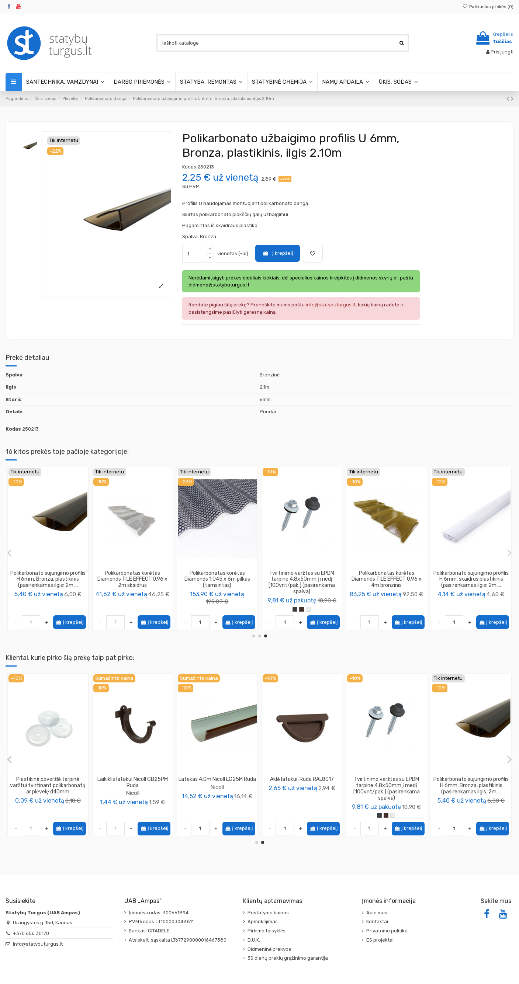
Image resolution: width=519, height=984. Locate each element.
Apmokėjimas (263, 921)
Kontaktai (377, 921)
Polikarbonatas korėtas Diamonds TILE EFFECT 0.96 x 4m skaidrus (48, 579)
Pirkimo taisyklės (267, 930)
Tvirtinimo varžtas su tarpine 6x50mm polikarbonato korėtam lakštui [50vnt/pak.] (386, 579)
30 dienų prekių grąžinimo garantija (288, 958)
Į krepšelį (277, 253)
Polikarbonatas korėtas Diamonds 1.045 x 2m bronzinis (217, 576)
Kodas (189, 167)
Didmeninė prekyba (269, 949)
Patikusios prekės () (488, 6)
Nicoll (302, 792)
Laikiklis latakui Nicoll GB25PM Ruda (471, 782)
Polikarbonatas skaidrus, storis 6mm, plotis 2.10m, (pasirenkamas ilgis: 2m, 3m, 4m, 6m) (301, 582)
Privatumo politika (387, 930)
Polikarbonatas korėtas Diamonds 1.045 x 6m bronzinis (132, 576)
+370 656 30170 (31, 933)
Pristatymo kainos (268, 912)
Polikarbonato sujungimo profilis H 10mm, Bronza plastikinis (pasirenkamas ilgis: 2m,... (217, 785)
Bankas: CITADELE (149, 930)
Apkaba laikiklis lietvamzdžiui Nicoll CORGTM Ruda (302, 782)
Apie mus (376, 912)
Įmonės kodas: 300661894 (158, 912)
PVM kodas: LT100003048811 (161, 921)
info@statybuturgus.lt (38, 944)
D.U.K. (254, 940)
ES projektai (380, 940)
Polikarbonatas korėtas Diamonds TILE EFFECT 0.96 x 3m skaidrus (471, 579)
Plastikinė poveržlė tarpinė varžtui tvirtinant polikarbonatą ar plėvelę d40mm (386, 785)
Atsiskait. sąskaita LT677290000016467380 (177, 940)
